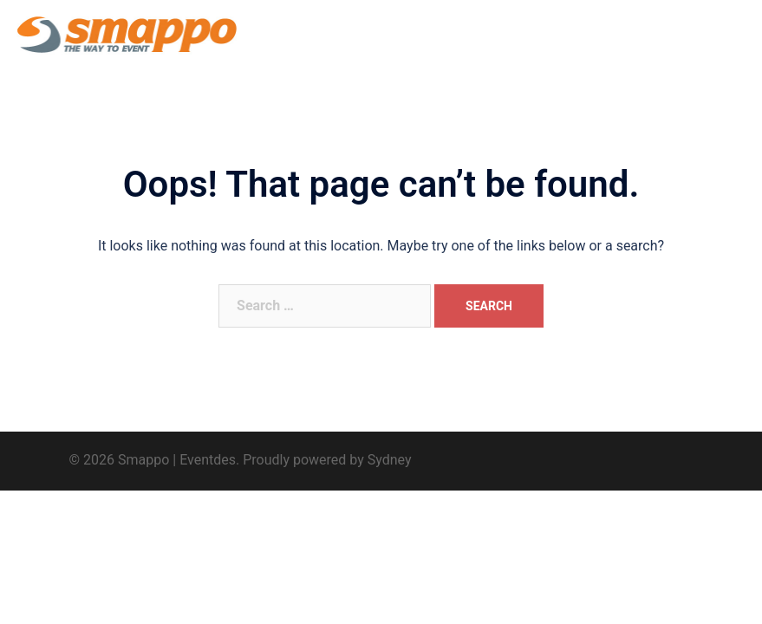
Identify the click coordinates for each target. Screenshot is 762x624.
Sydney (390, 460)
